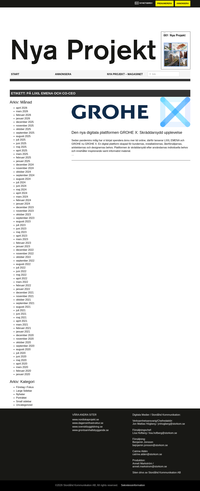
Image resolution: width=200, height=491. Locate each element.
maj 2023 (21, 232)
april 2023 (21, 235)
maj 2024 (21, 189)
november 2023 (25, 210)
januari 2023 (23, 246)
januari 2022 (23, 289)
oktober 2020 (23, 342)
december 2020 (25, 335)
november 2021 (25, 296)
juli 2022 (21, 267)
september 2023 (25, 218)
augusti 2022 (23, 264)
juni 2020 (21, 356)
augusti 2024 (23, 179)
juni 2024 (21, 186)
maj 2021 (21, 317)
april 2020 (21, 363)
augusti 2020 (23, 349)
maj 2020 (21, 360)
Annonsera (183, 3)
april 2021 (21, 321)
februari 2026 (23, 115)
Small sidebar (24, 401)
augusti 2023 (23, 221)
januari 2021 (23, 331)
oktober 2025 (23, 129)
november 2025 (25, 125)
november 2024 (25, 168)
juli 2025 (21, 139)
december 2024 (25, 164)
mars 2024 (22, 196)
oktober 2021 (23, 299)
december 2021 (25, 292)
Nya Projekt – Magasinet (125, 74)
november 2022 (25, 253)
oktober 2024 (23, 171)
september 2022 (25, 260)
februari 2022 (23, 285)
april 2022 (21, 278)
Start (15, 74)
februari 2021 (23, 328)
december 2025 (25, 122)
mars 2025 (22, 154)
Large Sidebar (24, 390)
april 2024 (21, 193)
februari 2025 (23, 157)
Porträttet (21, 397)
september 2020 (25, 346)
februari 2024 (23, 200)
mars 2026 (22, 111)
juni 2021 (21, 313)
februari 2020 (23, 370)
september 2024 (25, 175)
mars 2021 (22, 324)
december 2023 (25, 207)
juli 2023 (21, 225)
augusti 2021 (23, 306)
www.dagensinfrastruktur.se (87, 423)
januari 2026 (23, 118)
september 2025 (25, 132)
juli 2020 (21, 353)
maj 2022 (21, 274)
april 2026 (21, 107)
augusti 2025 (23, 136)
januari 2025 (23, 161)
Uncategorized (24, 405)
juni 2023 (21, 228)
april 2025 (21, 150)
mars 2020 (22, 367)
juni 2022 (21, 271)
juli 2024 (21, 182)
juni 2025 (21, 143)
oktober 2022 (23, 257)
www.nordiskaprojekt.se (85, 419)
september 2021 (25, 303)
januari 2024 (23, 203)
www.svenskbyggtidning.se (87, 426)
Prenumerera (164, 3)
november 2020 (25, 338)
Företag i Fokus (25, 387)
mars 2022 (22, 282)
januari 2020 (23, 374)
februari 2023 (23, 243)
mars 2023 (22, 239)
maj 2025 (21, 147)
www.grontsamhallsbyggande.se (90, 430)
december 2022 (25, 250)
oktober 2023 (23, 214)
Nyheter (20, 394)
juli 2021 (21, 310)
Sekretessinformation (133, 485)
